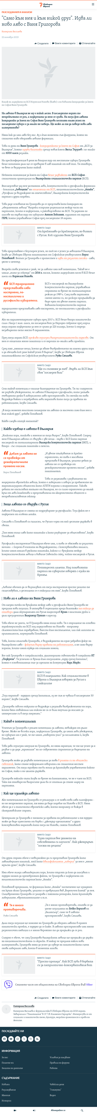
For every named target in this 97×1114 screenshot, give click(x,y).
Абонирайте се (58, 1110)
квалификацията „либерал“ (59, 861)
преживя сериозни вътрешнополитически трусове (58, 338)
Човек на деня (57, 1085)
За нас (5, 1057)
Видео (53, 1095)
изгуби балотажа (32, 149)
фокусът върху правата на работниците (49, 645)
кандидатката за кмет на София (59, 146)
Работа (53, 1068)
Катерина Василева (12, 32)
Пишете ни (8, 1063)
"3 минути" (55, 1090)
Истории (6, 1101)
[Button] (41, 43)
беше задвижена (57, 175)
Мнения (6, 1095)
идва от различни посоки (72, 258)
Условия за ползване (60, 1057)
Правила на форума (60, 1063)
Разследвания (9, 1090)
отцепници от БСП (43, 189)
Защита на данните (12, 1068)
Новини (6, 1085)
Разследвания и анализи (17, 12)
